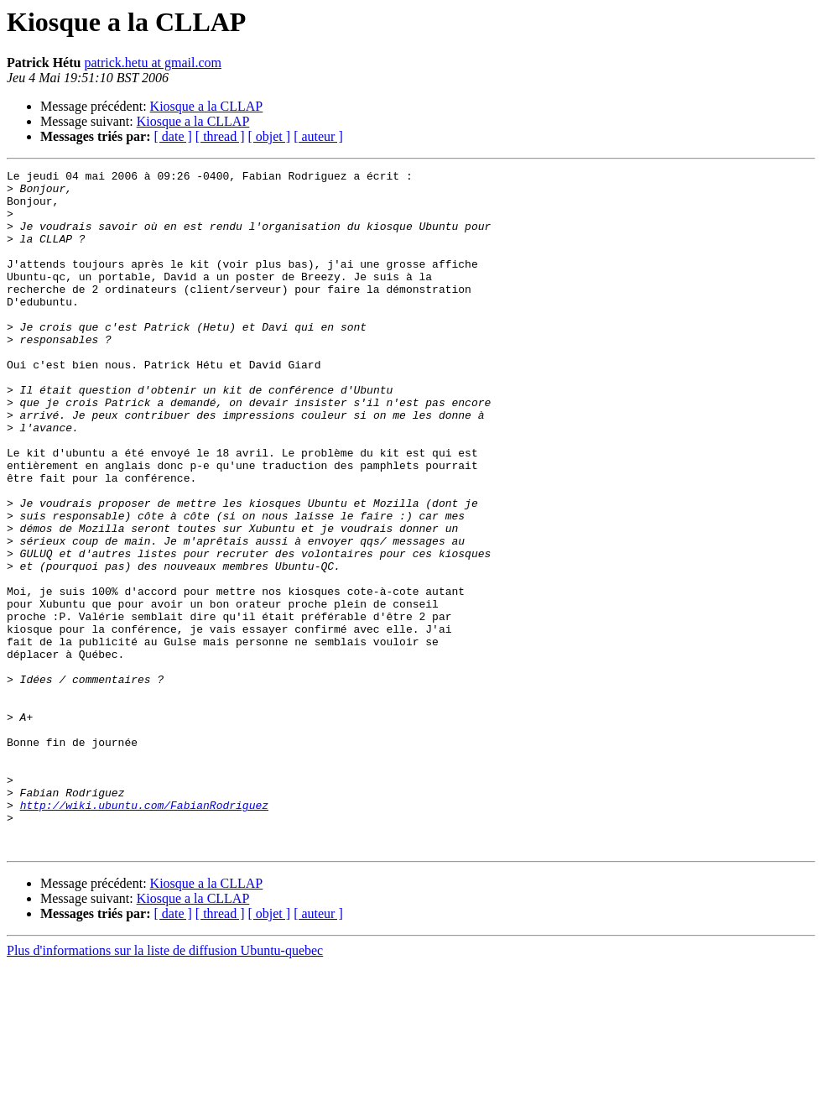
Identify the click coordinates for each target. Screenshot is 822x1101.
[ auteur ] (318, 136)
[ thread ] (220, 136)
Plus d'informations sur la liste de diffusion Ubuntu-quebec (165, 1086)
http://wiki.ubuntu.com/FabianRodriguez (144, 933)
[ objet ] (268, 136)
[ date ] (173, 136)
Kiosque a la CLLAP (206, 106)
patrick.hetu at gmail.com (152, 62)
